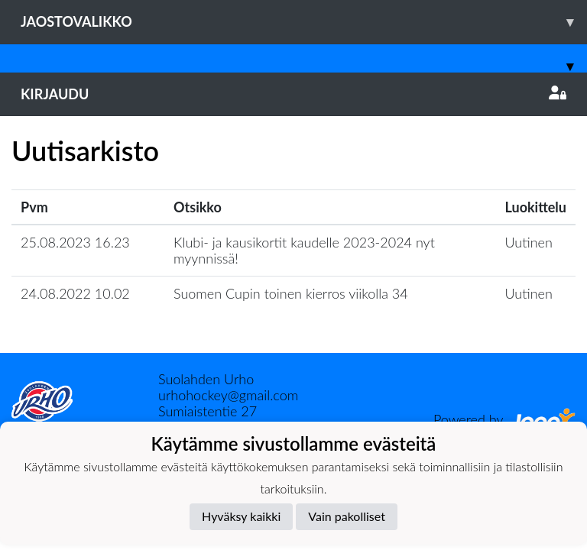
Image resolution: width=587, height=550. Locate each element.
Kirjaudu (293, 94)
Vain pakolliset (346, 516)
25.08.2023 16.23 (75, 242)
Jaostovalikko (304, 22)
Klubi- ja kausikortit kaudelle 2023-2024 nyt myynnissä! (304, 250)
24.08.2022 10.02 (75, 293)
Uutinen (529, 242)
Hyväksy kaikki (241, 516)
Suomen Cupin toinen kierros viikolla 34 (291, 293)
